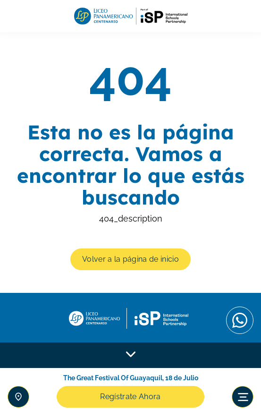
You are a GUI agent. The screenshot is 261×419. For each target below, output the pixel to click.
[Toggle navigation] (242, 397)
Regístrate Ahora (130, 396)
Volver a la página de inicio (130, 259)
